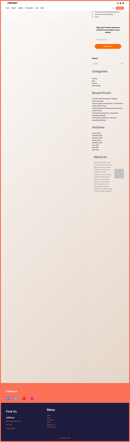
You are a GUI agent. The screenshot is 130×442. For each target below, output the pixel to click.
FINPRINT (13, 3)
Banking (20, 8)
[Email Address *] (108, 39)
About (42, 8)
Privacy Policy (51, 427)
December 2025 (97, 135)
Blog (36, 8)
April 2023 (95, 150)
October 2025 (96, 140)
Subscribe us (51, 425)
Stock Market (29, 8)
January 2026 (96, 133)
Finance (13, 8)
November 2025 (97, 138)
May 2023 (95, 147)
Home (7, 8)
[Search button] (122, 63)
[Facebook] (117, 3)
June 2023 (95, 145)
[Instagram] (123, 3)
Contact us (50, 420)
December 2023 (97, 143)
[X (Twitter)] (120, 3)
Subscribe (120, 8)
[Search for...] (106, 63)
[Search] (113, 8)
